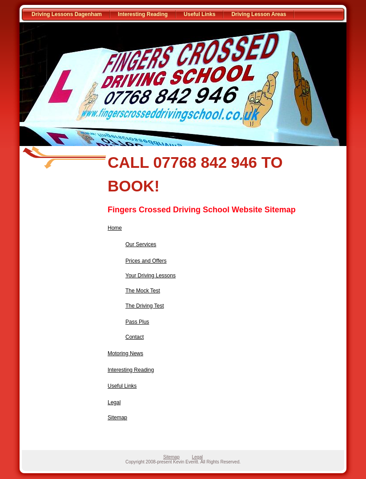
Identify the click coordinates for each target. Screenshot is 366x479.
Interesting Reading (143, 14)
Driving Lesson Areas (258, 14)
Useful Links (199, 14)
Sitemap (117, 417)
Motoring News (125, 353)
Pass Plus (137, 322)
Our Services (140, 244)
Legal (114, 402)
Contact (134, 337)
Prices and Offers (145, 261)
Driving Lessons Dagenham (67, 14)
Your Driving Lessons (150, 275)
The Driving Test (144, 306)
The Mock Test (142, 291)
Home (115, 228)
